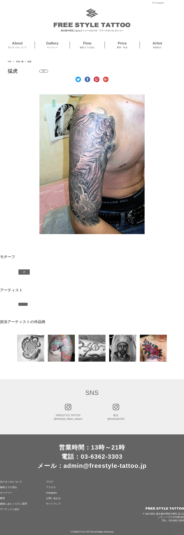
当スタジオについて (11, 481)
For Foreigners (158, 3)
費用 (2, 498)
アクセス (51, 487)
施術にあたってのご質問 (13, 503)
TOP (9, 62)
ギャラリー (6, 492)
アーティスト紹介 (10, 509)
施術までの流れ (8, 487)
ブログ (49, 481)
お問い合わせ (53, 498)
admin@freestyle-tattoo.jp (105, 465)
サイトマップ (53, 503)
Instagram (51, 492)
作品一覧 (19, 62)
